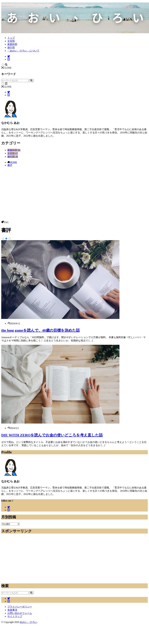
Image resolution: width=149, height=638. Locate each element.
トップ (11, 37)
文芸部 (11, 41)
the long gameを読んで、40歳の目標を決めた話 (40, 330)
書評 (9, 165)
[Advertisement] (74, 197)
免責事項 (12, 610)
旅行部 (11, 47)
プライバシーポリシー (19, 606)
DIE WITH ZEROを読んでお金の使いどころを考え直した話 (52, 435)
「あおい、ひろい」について (23, 50)
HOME (13, 162)
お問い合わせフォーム (19, 613)
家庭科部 (12, 44)
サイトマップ (14, 616)
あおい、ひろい (28, 622)
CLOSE (6, 67)
